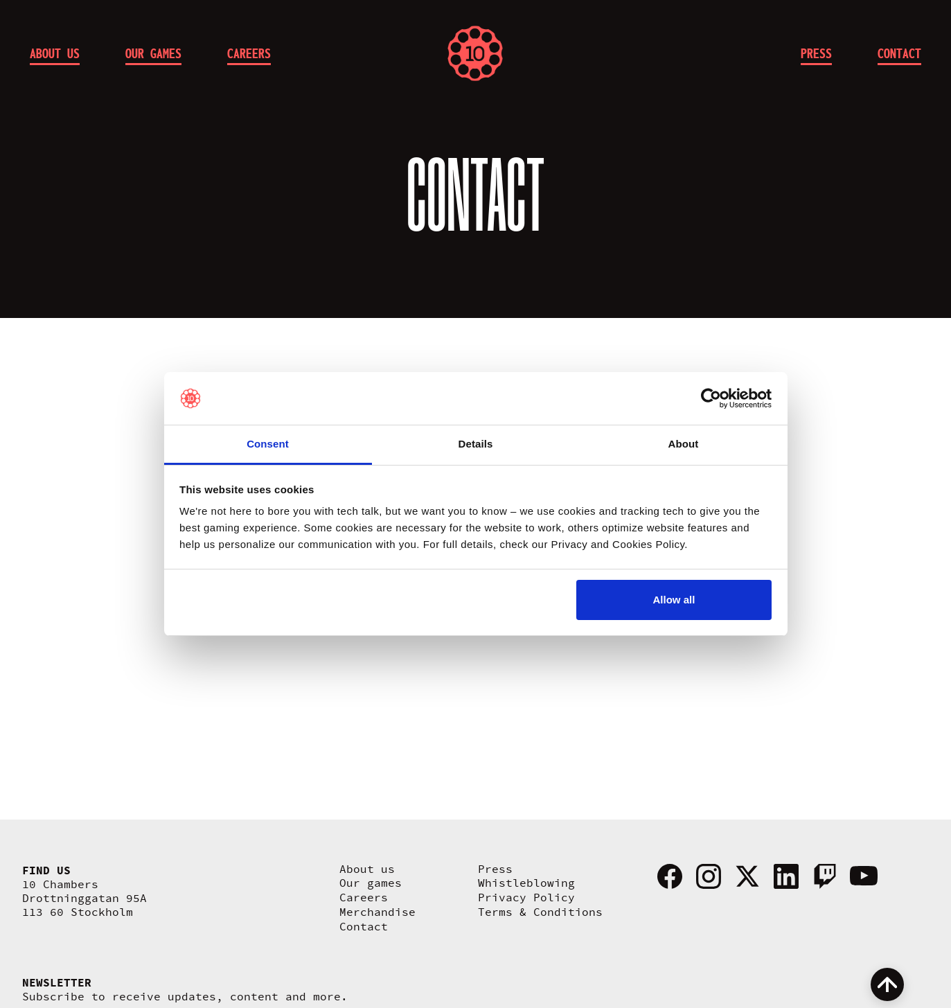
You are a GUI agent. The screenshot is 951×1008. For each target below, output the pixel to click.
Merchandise (377, 912)
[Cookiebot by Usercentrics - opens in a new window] (711, 398)
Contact (363, 926)
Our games (370, 883)
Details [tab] (476, 444)
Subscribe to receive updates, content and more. (185, 996)
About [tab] (683, 444)
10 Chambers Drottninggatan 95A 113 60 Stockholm (84, 898)
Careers (363, 897)
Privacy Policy (526, 897)
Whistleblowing (526, 883)
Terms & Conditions (540, 912)
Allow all (674, 599)
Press (495, 869)
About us (367, 869)
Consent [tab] (268, 444)
